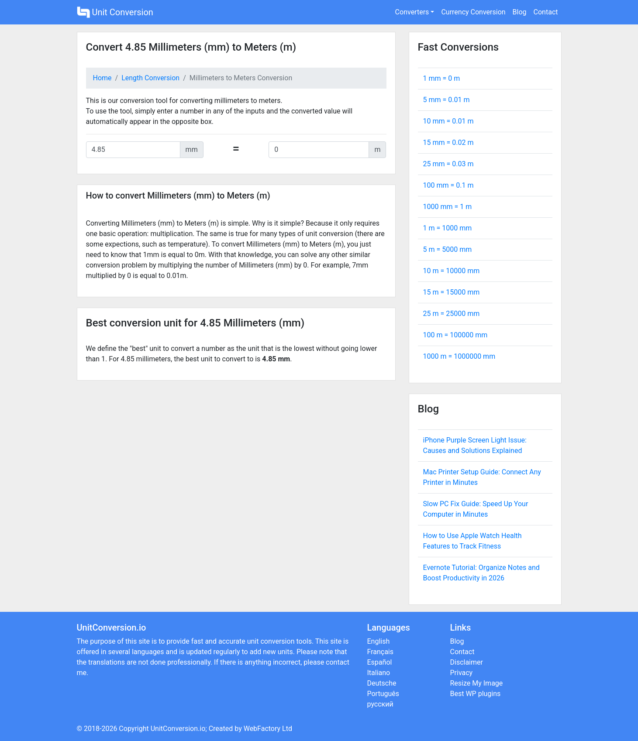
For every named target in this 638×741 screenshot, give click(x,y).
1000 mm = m (447, 206)
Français (380, 652)
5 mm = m (446, 100)
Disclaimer (466, 662)
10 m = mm (451, 271)
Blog (520, 12)
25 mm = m (448, 164)
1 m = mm (447, 228)
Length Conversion (150, 78)
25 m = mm (451, 313)
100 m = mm (455, 335)
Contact (546, 12)
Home (102, 78)
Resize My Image (476, 683)
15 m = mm (451, 292)
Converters (412, 12)
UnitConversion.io (178, 728)
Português (383, 694)
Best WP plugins (475, 694)
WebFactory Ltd (268, 728)
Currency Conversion (473, 12)
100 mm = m (448, 185)
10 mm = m (448, 121)
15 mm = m (448, 142)
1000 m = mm (459, 356)
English (378, 641)
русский (380, 704)
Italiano (378, 673)
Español (379, 662)
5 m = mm (447, 249)
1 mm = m (441, 78)
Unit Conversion (115, 12)
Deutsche (382, 683)
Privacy (461, 673)
